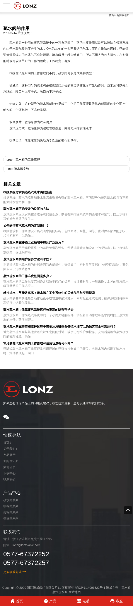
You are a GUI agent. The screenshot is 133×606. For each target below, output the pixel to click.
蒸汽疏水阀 (60, 592)
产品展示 (9, 455)
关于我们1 (10, 449)
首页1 (7, 442)
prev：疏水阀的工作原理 (23, 159)
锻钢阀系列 (11, 506)
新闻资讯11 (123, 15)
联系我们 (9, 479)
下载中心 (9, 473)
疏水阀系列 (11, 500)
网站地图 (74, 592)
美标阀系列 (11, 512)
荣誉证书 (9, 467)
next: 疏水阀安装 (18, 169)
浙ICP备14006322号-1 (90, 587)
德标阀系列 (11, 518)
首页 (111, 15)
